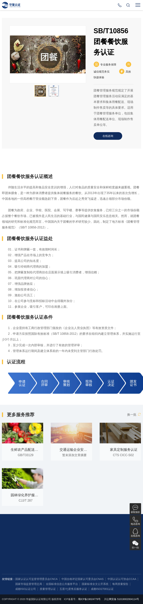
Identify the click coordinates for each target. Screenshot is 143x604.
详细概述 (13, 171)
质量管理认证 (48, 588)
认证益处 (37, 171)
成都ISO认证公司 (25, 588)
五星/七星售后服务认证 (73, 588)
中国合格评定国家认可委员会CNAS (82, 579)
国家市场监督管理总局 (28, 583)
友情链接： (8, 579)
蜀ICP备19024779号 (89, 599)
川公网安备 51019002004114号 (121, 599)
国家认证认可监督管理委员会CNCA (36, 579)
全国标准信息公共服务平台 (62, 583)
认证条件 (60, 171)
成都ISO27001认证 (102, 588)
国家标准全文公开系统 (95, 583)
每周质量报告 (120, 583)
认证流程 (83, 171)
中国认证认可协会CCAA (121, 579)
